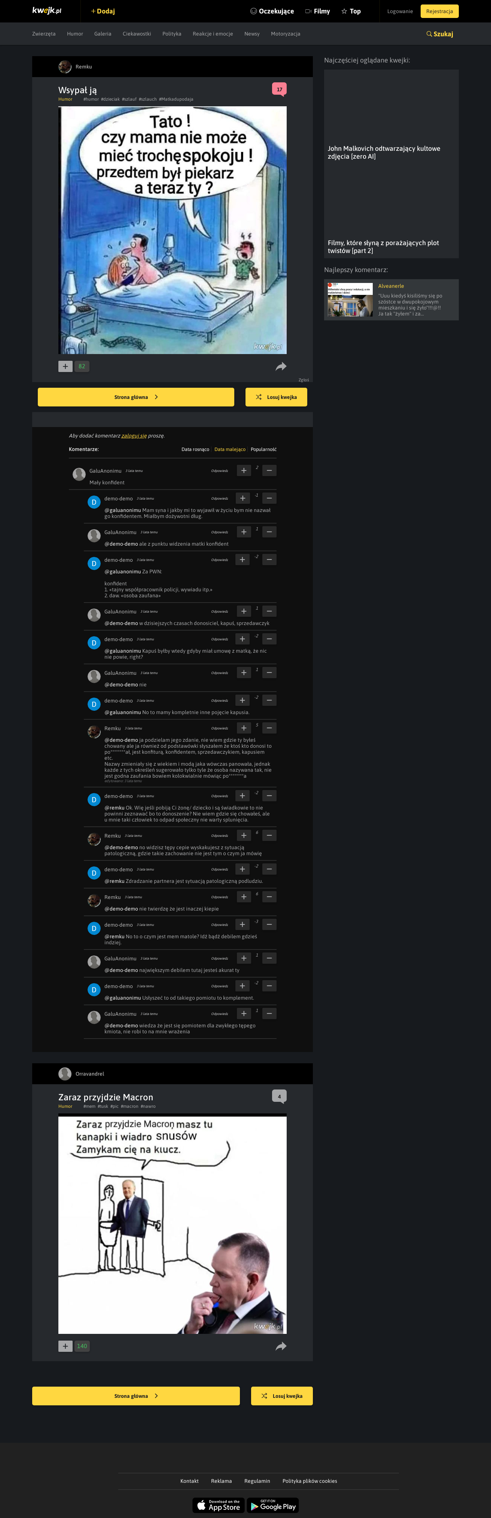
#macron (129, 1106)
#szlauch (148, 99)
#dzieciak (110, 99)
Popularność (264, 449)
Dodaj (106, 11)
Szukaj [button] (443, 34)
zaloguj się (134, 436)
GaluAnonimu (105, 471)
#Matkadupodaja (176, 99)
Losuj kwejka (276, 397)
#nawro (148, 1106)
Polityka (172, 34)
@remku (114, 808)
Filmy (322, 11)
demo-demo (118, 499)
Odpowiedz (219, 471)
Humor (75, 34)
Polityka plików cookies (310, 1481)
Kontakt (189, 1481)
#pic (114, 1106)
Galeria (103, 34)
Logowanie (400, 11)
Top (355, 11)
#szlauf (129, 99)
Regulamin (257, 1481)
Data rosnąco (195, 449)
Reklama (221, 1481)
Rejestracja (439, 11)
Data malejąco (230, 449)
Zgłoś (304, 380)
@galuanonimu (122, 510)
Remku (112, 728)
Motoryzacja (286, 34)
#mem (89, 1106)
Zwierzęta (44, 34)
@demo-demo (121, 544)
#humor (91, 99)
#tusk (103, 1106)
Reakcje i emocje (213, 34)
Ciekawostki (137, 34)
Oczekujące (276, 11)
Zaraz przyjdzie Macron (105, 1097)
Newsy (252, 34)
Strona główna (136, 397)
